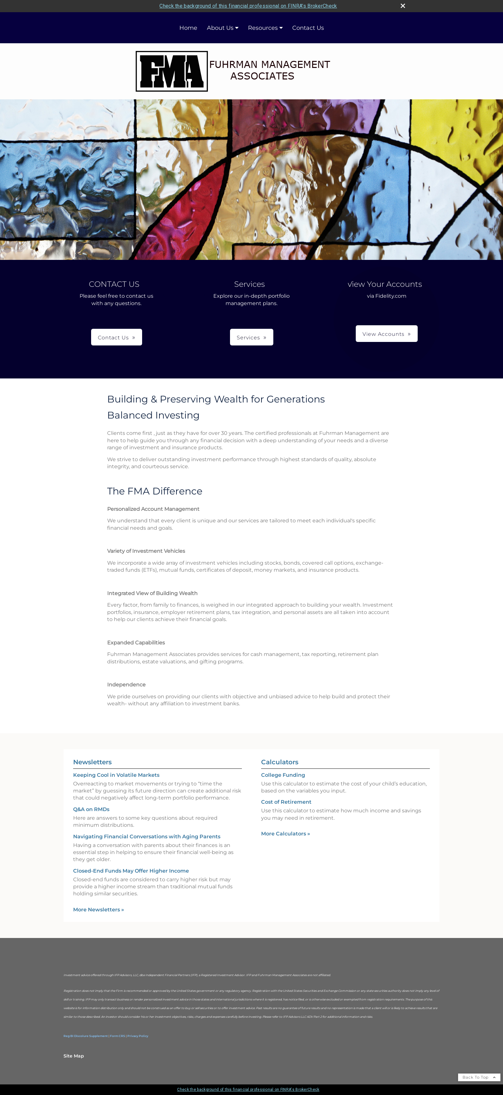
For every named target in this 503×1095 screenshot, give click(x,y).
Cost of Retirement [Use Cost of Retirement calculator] (286, 802)
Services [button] (248, 338)
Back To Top (479, 1077)
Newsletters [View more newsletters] (92, 762)
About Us (220, 27)
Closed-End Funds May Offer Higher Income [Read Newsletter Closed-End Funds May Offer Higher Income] (131, 871)
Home (188, 27)
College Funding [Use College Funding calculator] (283, 775)
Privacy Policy (137, 1036)
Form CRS (117, 1036)
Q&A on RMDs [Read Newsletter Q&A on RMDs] (91, 809)
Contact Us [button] (113, 338)
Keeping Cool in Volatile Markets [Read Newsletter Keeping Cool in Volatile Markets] (116, 775)
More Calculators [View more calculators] (285, 834)
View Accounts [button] (383, 334)
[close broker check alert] (402, 5)
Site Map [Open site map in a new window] (74, 1056)
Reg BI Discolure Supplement (86, 1036)
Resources (263, 27)
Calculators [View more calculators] (279, 762)
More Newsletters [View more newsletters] (98, 910)
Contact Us (308, 27)
